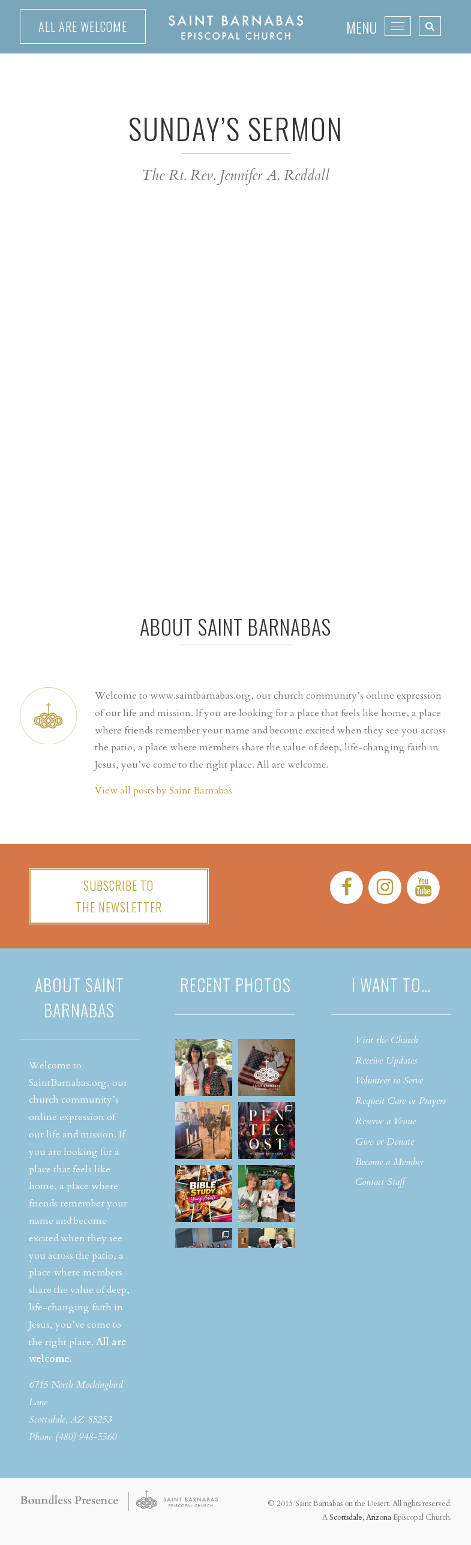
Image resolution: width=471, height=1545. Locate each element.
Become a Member (389, 1162)
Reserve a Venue (385, 1121)
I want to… (391, 984)
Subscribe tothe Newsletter (119, 896)
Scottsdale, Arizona (360, 1517)
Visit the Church (386, 1040)
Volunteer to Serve (389, 1080)
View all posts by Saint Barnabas (163, 790)
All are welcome (82, 26)
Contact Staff (380, 1181)
